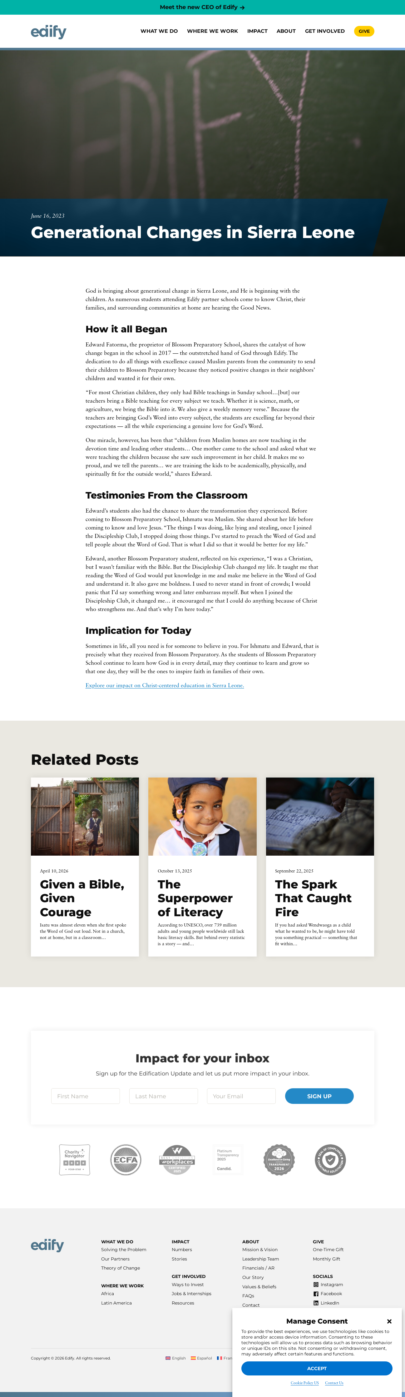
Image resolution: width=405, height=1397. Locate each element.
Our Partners (115, 1259)
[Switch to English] (175, 1358)
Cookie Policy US (305, 1383)
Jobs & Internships (191, 1293)
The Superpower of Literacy (195, 898)
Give (364, 31)
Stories (179, 1259)
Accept (317, 1368)
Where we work (212, 31)
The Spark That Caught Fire (313, 898)
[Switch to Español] (201, 1358)
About (286, 31)
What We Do (159, 31)
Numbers (182, 1249)
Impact (257, 31)
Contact (251, 1305)
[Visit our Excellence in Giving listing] (279, 1160)
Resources (183, 1303)
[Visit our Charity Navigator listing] (74, 1160)
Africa (107, 1293)
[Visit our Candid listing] (228, 1160)
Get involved (325, 31)
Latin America (116, 1303)
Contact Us (334, 1383)
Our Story (253, 1277)
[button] (389, 1321)
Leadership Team (260, 1259)
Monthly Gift (326, 1259)
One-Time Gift (328, 1249)
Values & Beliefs (259, 1287)
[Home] (49, 32)
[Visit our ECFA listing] (125, 1160)
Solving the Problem (123, 1249)
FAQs (248, 1296)
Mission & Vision (260, 1249)
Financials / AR (258, 1268)
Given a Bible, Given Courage (82, 898)
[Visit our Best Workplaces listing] (177, 1160)
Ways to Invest (188, 1284)
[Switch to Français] (228, 1358)
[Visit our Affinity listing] (330, 1160)
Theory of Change (120, 1268)
